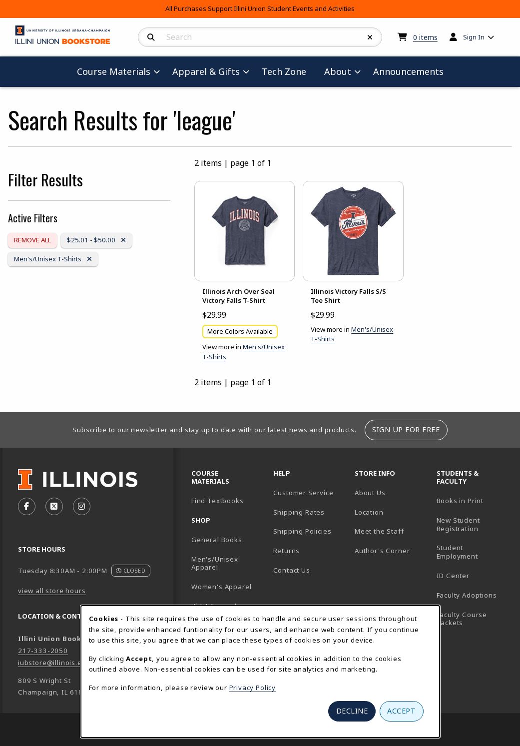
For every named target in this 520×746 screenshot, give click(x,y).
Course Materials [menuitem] (113, 71)
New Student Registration (458, 524)
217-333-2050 (43, 650)
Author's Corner (382, 550)
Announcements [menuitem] (408, 71)
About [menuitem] (337, 71)
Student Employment (474, 552)
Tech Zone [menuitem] (288, 71)
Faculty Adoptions (467, 595)
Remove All (32, 239)
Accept (401, 711)
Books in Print (474, 500)
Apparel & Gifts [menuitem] (206, 71)
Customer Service (303, 492)
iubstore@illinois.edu (54, 662)
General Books (216, 539)
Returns (286, 550)
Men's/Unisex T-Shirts (52, 258)
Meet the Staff (379, 531)
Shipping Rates (299, 512)
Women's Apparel (221, 586)
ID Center (474, 575)
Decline (352, 711)
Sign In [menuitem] (474, 36)
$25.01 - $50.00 (96, 239)
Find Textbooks (217, 500)
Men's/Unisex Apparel (214, 563)
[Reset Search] (370, 37)
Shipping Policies (302, 531)
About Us (370, 492)
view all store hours (52, 590)
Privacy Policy (252, 687)
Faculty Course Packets (462, 619)
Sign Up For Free (406, 429)
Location (369, 512)
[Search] (151, 37)
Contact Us (291, 570)
